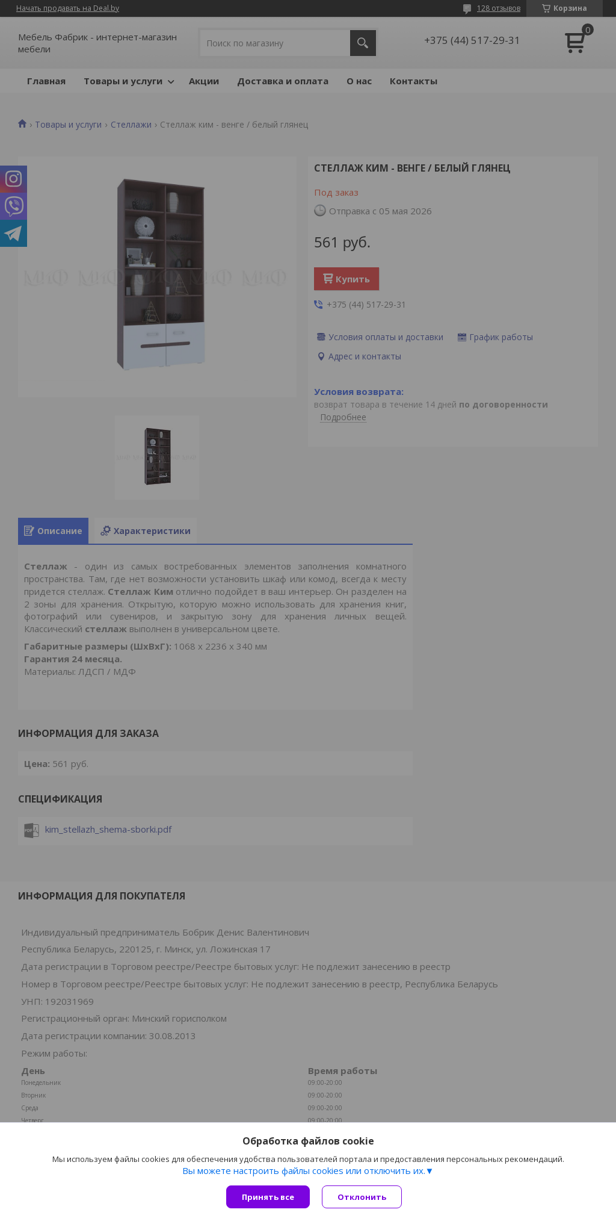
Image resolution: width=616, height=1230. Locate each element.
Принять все (268, 1196)
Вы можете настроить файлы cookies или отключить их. (303, 1170)
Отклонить (361, 1196)
